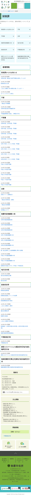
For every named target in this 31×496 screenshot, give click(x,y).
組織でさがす (11, 11)
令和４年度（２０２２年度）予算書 (10, 143)
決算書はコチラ (5, 210)
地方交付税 (20, 43)
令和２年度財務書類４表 (7, 240)
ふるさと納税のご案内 (6, 305)
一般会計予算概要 (5, 103)
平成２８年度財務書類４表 (8, 260)
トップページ (4, 11)
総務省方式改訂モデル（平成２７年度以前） (12, 265)
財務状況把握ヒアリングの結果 (9, 295)
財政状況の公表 (5, 83)
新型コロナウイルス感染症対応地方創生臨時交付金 (7, 58)
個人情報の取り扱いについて (4, 460)
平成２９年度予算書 (6, 169)
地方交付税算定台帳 (6, 275)
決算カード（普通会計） (7, 194)
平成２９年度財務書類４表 (8, 255)
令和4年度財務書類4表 (6, 230)
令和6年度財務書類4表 (6, 219)
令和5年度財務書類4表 (6, 224)
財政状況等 (4, 49)
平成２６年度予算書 (6, 184)
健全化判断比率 (5, 311)
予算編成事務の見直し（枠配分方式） (11, 113)
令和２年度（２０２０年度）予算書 (10, 154)
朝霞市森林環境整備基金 (7, 333)
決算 (19, 36)
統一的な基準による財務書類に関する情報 (12, 250)
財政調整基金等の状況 (6, 300)
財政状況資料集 (5, 290)
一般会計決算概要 (5, 204)
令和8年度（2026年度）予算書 (8, 123)
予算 (19, 29)
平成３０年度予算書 (6, 164)
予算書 (3, 36)
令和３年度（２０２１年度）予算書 (10, 149)
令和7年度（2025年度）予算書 (8, 128)
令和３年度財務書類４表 (7, 235)
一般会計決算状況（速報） (8, 199)
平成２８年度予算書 (6, 174)
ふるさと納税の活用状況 (7, 321)
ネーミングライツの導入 (7, 93)
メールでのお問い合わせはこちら (13, 392)
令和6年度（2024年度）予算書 (8, 133)
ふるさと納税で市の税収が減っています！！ (12, 88)
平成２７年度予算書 (6, 179)
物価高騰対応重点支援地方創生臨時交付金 (23, 57)
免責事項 (12, 458)
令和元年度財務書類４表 (7, 245)
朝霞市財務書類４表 (6, 43)
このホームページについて (19, 460)
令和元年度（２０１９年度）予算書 (10, 159)
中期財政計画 (21, 49)
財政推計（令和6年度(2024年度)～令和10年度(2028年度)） (14, 327)
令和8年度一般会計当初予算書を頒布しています (13, 78)
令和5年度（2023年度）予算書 (8, 138)
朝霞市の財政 (4, 316)
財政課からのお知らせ (7, 29)
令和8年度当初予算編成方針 (8, 108)
